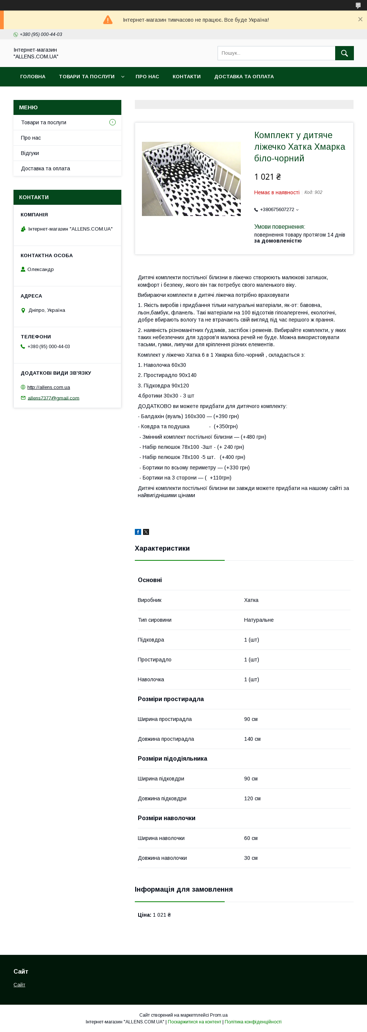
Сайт (19, 984)
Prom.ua (219, 1015)
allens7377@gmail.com (53, 398)
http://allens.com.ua (48, 387)
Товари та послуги (87, 76)
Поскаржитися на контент (194, 1022)
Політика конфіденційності (253, 1022)
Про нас (147, 76)
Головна (32, 76)
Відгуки (30, 153)
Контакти (187, 76)
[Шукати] (344, 53)
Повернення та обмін (52, 96)
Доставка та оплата (244, 76)
